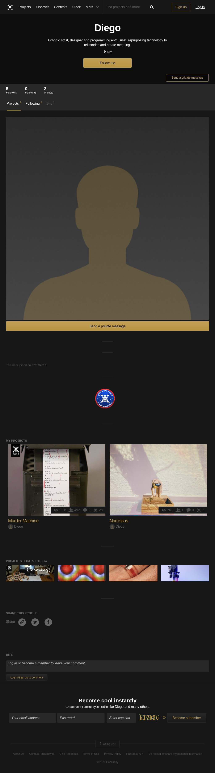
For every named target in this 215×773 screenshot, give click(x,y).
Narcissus (119, 520)
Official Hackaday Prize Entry (15, 450)
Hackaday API (134, 754)
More (93, 7)
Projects (25, 7)
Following (33, 103)
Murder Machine (23, 520)
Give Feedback (68, 754)
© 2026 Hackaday (107, 762)
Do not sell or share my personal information (175, 754)
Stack (76, 7)
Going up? (107, 745)
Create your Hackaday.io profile (86, 707)
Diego (15, 526)
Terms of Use (91, 754)
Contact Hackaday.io (41, 754)
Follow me (107, 63)
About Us (18, 754)
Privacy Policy (112, 754)
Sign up (181, 7)
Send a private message (187, 77)
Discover (42, 7)
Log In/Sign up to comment (26, 677)
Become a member (187, 718)
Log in (200, 7)
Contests (60, 7)
